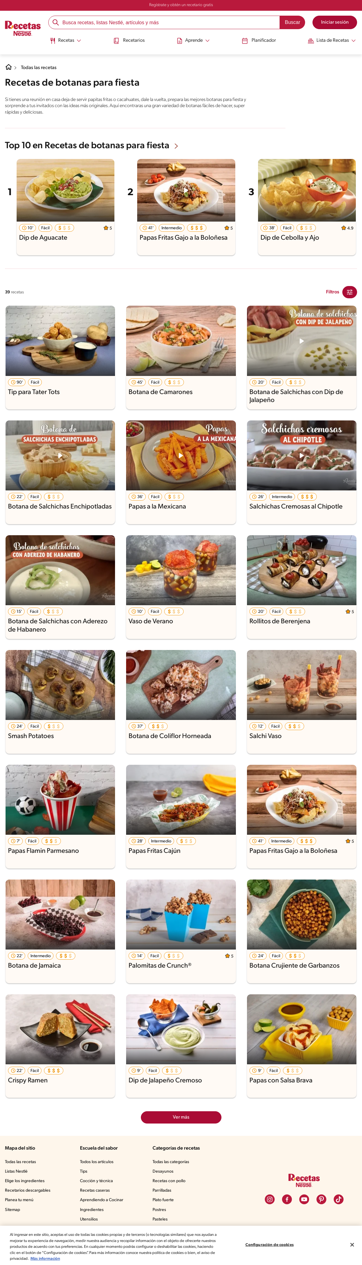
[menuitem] (66, 43)
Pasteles (161, 1219)
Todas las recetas (40, 67)
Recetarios (129, 41)
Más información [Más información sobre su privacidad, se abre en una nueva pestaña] (127, 1258)
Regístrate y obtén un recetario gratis (180, 5)
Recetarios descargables (28, 1190)
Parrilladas (163, 1190)
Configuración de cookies (269, 1245)
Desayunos (164, 1171)
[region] (181, 1245)
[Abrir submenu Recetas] (66, 41)
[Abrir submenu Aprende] (192, 41)
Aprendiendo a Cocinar (103, 1199)
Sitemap (13, 1209)
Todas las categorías (173, 1161)
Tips (85, 1171)
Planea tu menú (20, 1199)
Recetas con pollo (170, 1180)
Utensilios (90, 1219)
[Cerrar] (352, 1244)
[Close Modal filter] (349, 291)
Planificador (256, 41)
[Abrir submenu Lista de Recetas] (330, 41)
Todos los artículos (99, 1161)
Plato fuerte (164, 1199)
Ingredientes (93, 1209)
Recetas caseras (97, 1190)
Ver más (181, 1116)
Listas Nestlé (17, 1171)
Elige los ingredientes (25, 1180)
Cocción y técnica (98, 1180)
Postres (160, 1209)
